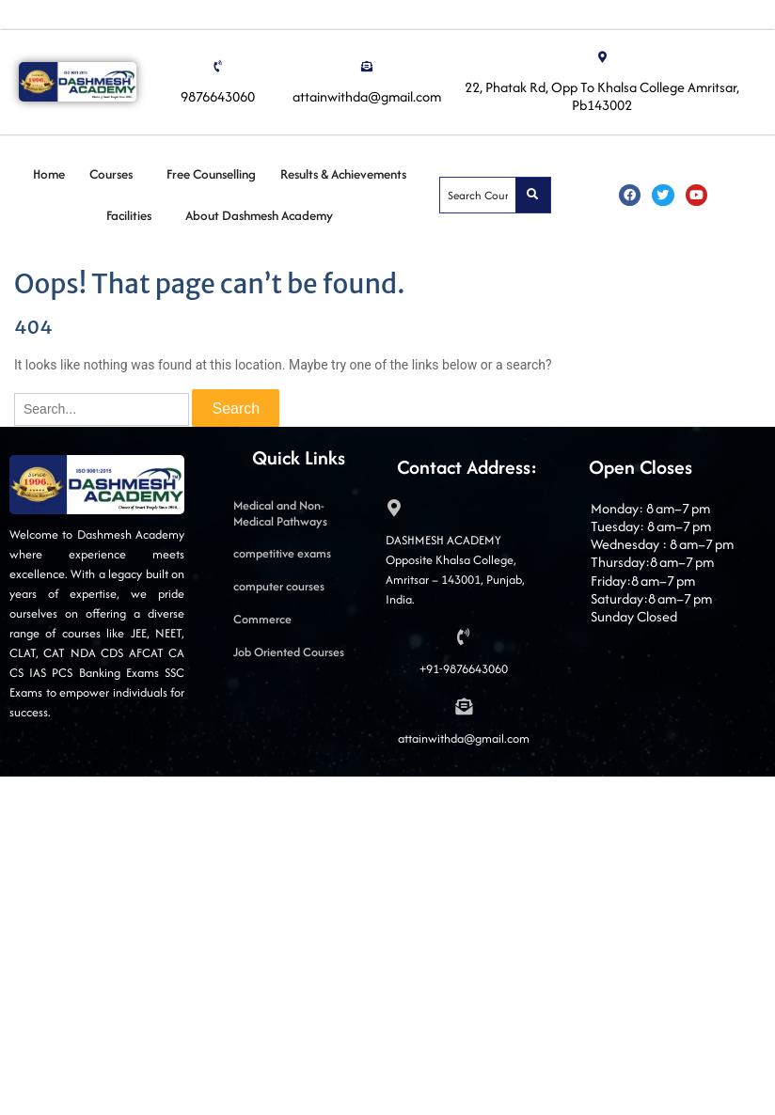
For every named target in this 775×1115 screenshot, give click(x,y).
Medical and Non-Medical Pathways (280, 513)
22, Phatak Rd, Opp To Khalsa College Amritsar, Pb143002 (602, 96)
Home (49, 174)
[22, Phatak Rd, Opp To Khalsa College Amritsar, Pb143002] (602, 57)
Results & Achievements (343, 174)
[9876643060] (218, 66)
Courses (111, 174)
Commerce (262, 619)
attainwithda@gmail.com (367, 96)
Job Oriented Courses (288, 652)
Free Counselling (211, 174)
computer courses (278, 586)
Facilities (128, 215)
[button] (115, 174)
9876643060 (218, 96)
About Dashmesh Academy (259, 215)
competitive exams (282, 553)
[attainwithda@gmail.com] (366, 66)
